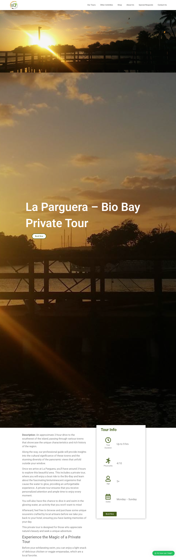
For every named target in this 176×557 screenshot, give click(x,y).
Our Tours (91, 5)
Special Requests (146, 5)
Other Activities (106, 5)
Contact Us (162, 5)
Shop (120, 5)
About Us (130, 5)
